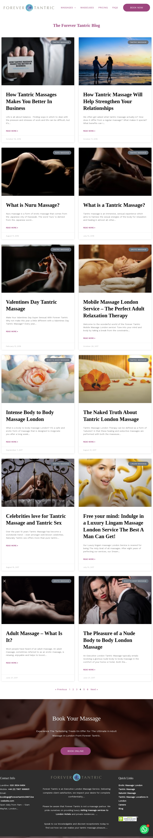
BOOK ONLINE (76, 751)
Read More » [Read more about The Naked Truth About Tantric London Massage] (89, 442)
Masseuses (87, 7)
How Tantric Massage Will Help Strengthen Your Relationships (112, 101)
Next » (94, 689)
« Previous (61, 689)
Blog (120, 808)
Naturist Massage (127, 793)
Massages (67, 7)
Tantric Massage (126, 789)
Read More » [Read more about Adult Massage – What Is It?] (12, 663)
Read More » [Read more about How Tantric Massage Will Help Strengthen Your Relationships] (89, 131)
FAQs (115, 7)
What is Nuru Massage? (33, 205)
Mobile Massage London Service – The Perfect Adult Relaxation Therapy (113, 309)
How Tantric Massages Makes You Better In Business (31, 101)
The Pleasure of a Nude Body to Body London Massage (109, 640)
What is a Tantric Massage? (114, 205)
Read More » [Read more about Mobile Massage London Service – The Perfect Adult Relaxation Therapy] (89, 338)
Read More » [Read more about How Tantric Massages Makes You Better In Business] (12, 131)
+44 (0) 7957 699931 (18, 789)
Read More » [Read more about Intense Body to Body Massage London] (12, 442)
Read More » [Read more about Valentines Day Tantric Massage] (12, 331)
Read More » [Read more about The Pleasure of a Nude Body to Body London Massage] (89, 670)
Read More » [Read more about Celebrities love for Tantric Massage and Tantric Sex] (12, 546)
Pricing (103, 7)
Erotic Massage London (130, 785)
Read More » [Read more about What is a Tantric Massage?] (89, 228)
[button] (136, 7)
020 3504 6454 (17, 785)
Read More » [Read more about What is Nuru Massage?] (12, 228)
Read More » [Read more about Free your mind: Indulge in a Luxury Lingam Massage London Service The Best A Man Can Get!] (89, 559)
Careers (122, 805)
